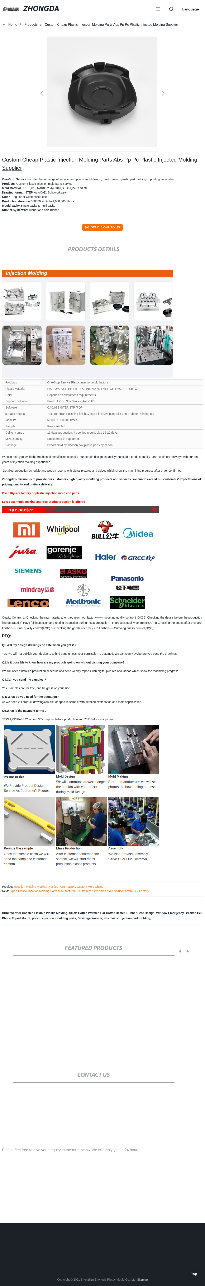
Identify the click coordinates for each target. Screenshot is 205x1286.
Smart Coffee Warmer (84, 913)
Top (194, 1273)
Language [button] (190, 9)
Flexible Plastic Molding (50, 913)
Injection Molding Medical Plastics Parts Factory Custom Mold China (58, 886)
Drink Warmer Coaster (17, 913)
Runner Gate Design (141, 913)
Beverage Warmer (90, 918)
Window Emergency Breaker (175, 913)
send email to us (102, 227)
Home (12, 24)
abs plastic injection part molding (127, 918)
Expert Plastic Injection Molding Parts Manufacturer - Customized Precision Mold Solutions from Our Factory (79, 891)
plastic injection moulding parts (54, 918)
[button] (158, 9)
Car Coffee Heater (112, 913)
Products (31, 24)
